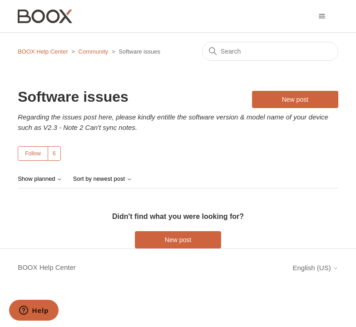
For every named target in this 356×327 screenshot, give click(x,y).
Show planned (40, 179)
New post (295, 99)
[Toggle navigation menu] (322, 16)
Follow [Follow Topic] (33, 153)
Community (94, 51)
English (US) (315, 268)
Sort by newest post (102, 179)
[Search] (270, 51)
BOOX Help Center (43, 51)
